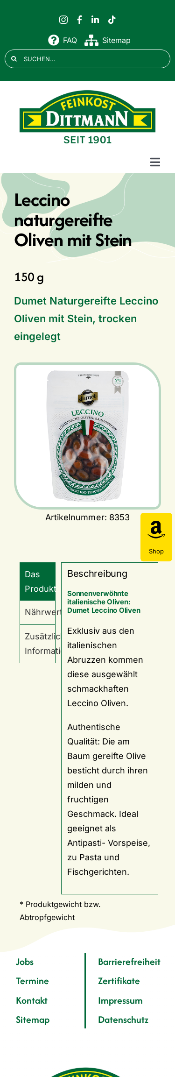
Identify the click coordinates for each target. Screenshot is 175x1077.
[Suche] (14, 59)
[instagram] (63, 19)
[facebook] (79, 19)
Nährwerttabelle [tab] (40, 612)
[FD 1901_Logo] (88, 90)
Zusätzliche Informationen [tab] (40, 643)
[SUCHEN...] (87, 59)
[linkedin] (95, 19)
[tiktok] (112, 19)
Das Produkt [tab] (40, 581)
